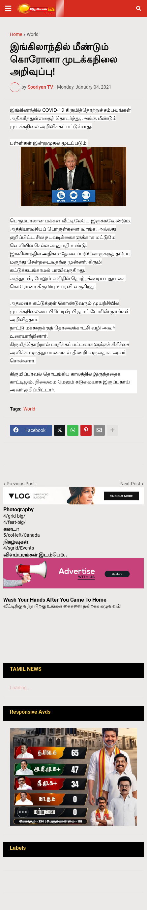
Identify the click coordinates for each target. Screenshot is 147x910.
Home (16, 34)
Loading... (20, 687)
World (33, 34)
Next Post (130, 483)
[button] (8, 8)
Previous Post (21, 483)
